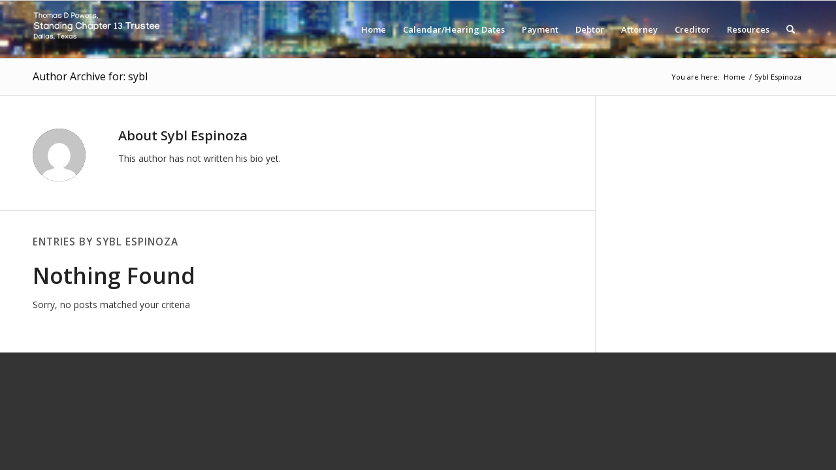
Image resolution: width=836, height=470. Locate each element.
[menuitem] (373, 29)
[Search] (790, 29)
